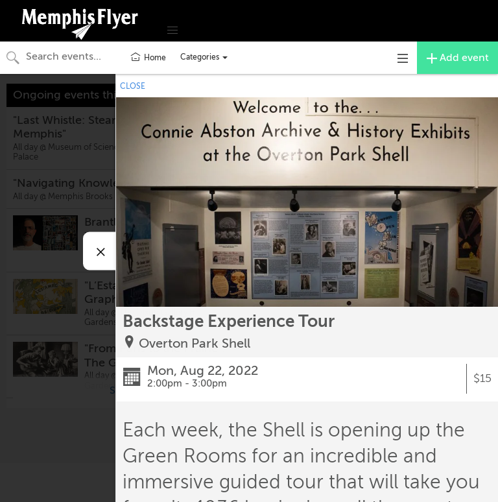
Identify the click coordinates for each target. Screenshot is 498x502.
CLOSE (132, 86)
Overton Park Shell (194, 343)
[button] (172, 30)
